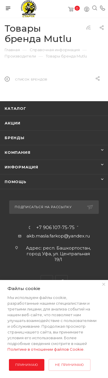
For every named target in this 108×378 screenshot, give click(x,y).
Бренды (14, 137)
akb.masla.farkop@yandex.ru (58, 236)
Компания (17, 152)
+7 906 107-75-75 (55, 227)
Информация (21, 167)
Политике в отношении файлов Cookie (45, 349)
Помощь (15, 181)
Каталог (15, 108)
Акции (12, 123)
